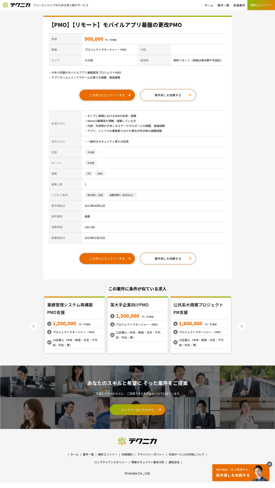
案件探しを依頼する (168, 95)
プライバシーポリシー (151, 454)
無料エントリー (107, 454)
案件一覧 (223, 5)
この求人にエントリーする (107, 95)
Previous (33, 326)
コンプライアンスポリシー (110, 462)
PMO (99, 173)
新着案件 (239, 5)
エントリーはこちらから (137, 409)
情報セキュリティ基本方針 (147, 462)
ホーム (209, 5)
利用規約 (127, 454)
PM (89, 173)
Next (242, 326)
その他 (90, 152)
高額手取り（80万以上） (122, 194)
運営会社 (173, 462)
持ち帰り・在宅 (95, 194)
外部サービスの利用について (187, 454)
